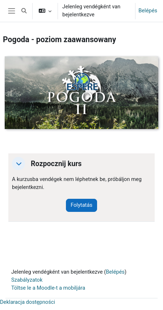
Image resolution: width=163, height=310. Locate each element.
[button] (23, 11)
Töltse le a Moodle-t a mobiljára (48, 288)
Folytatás (81, 205)
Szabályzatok (26, 280)
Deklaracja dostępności (27, 302)
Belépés (147, 10)
